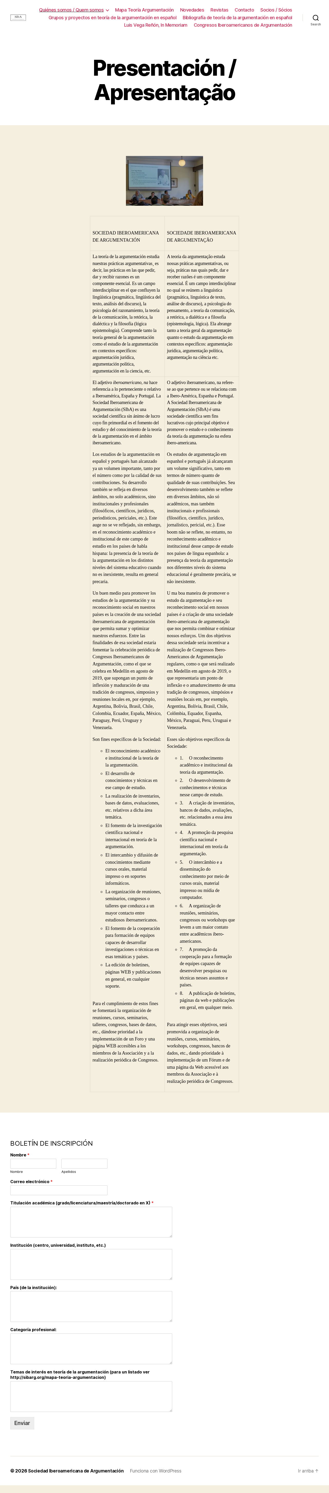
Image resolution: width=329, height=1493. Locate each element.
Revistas (258, 10)
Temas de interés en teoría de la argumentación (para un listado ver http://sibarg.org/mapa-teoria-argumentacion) (80, 1382)
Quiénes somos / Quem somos (109, 10)
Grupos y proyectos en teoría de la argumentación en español (228, 17)
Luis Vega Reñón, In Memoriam (260, 25)
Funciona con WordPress (160, 1478)
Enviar (22, 1430)
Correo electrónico (31, 1189)
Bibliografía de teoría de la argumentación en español (168, 25)
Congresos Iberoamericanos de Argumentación (243, 32)
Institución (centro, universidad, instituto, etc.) (58, 1252)
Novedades (230, 10)
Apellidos (68, 1179)
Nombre (20, 1162)
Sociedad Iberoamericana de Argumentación (78, 1478)
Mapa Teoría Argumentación (182, 10)
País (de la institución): (33, 1295)
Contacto (282, 10)
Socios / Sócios (142, 17)
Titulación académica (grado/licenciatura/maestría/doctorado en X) (82, 1210)
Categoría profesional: (33, 1337)
